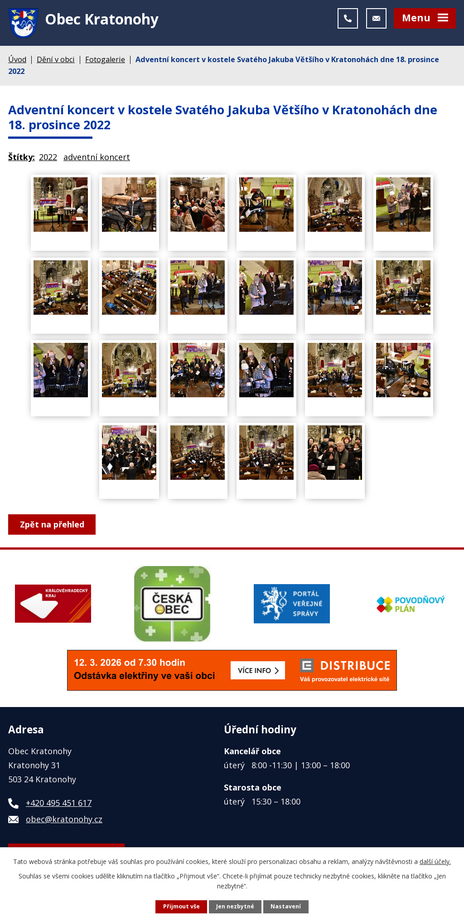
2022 (48, 160)
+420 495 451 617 (59, 805)
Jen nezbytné (235, 906)
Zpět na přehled (52, 527)
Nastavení (286, 906)
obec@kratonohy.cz (64, 822)
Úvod (17, 63)
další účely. (435, 861)
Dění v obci (56, 63)
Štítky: (21, 160)
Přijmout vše (181, 906)
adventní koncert (96, 160)
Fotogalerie (105, 63)
